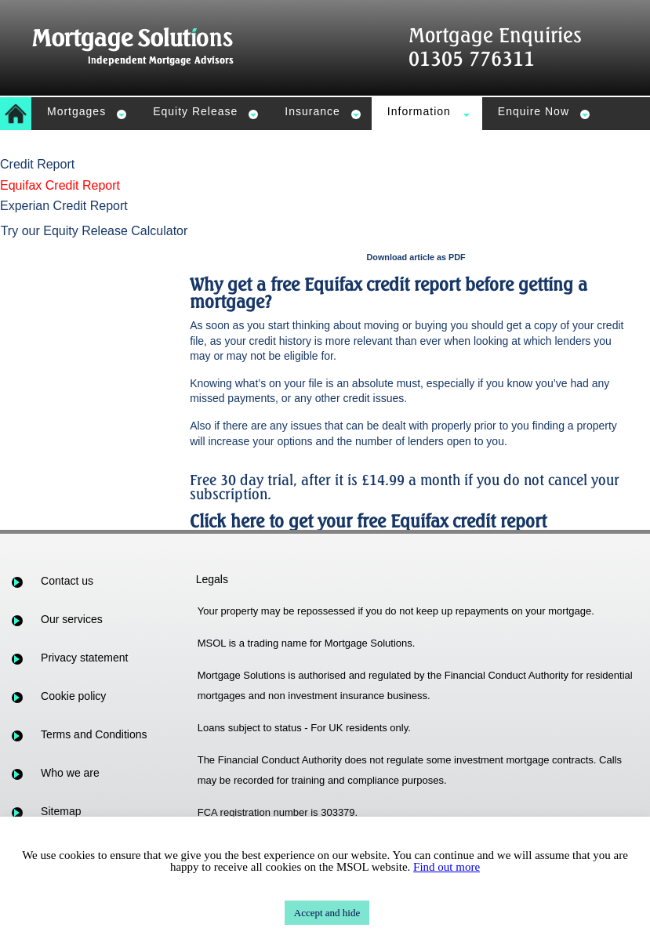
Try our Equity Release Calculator (94, 230)
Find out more (446, 867)
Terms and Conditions (94, 734)
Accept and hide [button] (327, 913)
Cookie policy (73, 696)
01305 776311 (472, 58)
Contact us (67, 580)
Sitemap (61, 811)
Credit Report (37, 164)
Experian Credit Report (64, 205)
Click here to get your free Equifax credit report (368, 520)
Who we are (70, 773)
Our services (72, 619)
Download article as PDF (416, 257)
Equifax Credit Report (60, 185)
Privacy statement (84, 657)
